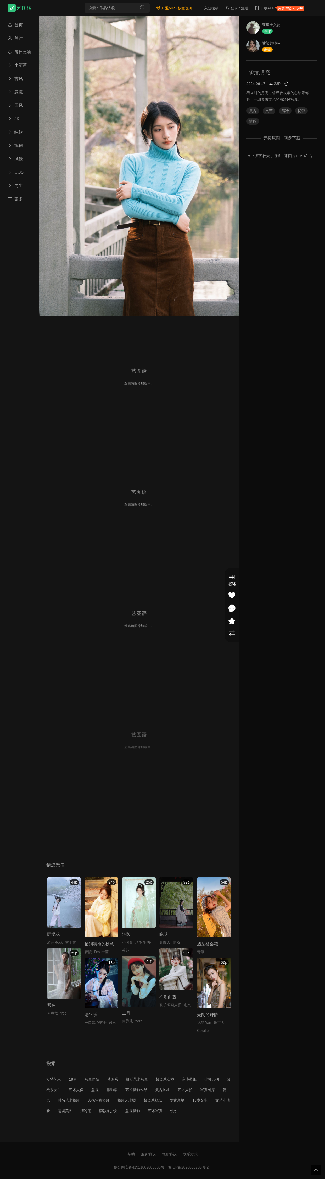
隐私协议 (169, 1154)
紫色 (51, 1005)
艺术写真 (155, 1111)
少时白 (127, 942)
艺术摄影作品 (136, 1090)
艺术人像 (76, 1090)
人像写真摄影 (99, 1100)
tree (63, 1013)
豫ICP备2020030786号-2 (188, 1167)
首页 (15, 25)
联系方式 (190, 1154)
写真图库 (207, 1090)
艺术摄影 (185, 1090)
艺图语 (24, 8)
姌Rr (176, 942)
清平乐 (91, 1014)
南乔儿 (127, 1021)
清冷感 (85, 1111)
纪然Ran (204, 1023)
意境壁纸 (189, 1079)
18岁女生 (200, 1100)
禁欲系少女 (108, 1111)
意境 (15, 92)
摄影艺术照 (126, 1100)
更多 (15, 199)
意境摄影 (132, 1111)
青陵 (88, 952)
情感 (252, 121)
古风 (15, 78)
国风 (15, 105)
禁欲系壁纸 (153, 1100)
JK (13, 118)
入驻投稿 (209, 8)
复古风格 (162, 1090)
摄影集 (112, 1090)
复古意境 (177, 1100)
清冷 (285, 111)
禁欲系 (112, 1079)
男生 (15, 185)
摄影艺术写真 (137, 1079)
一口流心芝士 (96, 1023)
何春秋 (52, 1013)
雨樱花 (53, 934)
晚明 (163, 934)
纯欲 (15, 132)
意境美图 (65, 1111)
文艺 (269, 111)
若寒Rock (55, 942)
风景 (15, 159)
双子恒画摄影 (170, 1005)
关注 (15, 38)
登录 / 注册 (236, 8)
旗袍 (15, 145)
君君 (112, 1023)
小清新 (17, 65)
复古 (252, 111)
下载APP (279, 8)
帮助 (131, 1154)
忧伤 (174, 1111)
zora (138, 1021)
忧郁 (301, 111)
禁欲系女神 (165, 1079)
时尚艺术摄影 (69, 1100)
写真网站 (92, 1079)
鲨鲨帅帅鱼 (271, 43)
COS (16, 172)
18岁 (73, 1079)
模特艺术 (53, 1079)
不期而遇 (167, 997)
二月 (126, 1013)
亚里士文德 (271, 25)
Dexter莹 (101, 952)
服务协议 (148, 1154)
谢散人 (164, 942)
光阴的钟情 (207, 1014)
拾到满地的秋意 (99, 944)
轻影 (126, 934)
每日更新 (19, 52)
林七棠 (70, 942)
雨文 (187, 1005)
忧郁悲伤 (211, 1079)
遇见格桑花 (207, 944)
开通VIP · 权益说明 (174, 8)
